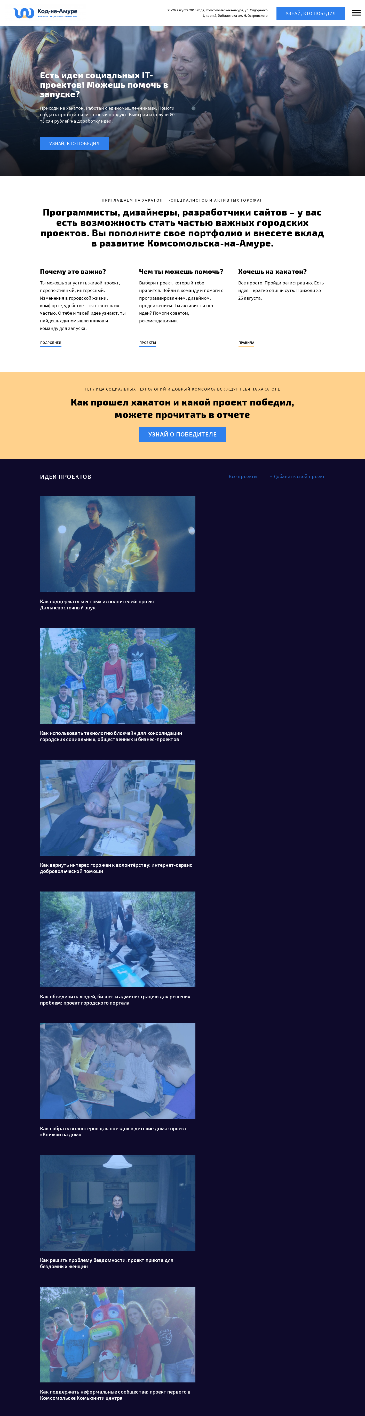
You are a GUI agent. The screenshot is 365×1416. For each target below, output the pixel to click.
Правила (246, 342)
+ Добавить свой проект (297, 476)
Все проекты (243, 476)
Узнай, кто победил (311, 13)
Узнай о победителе (182, 434)
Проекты (147, 342)
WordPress (85, 1402)
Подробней (50, 342)
